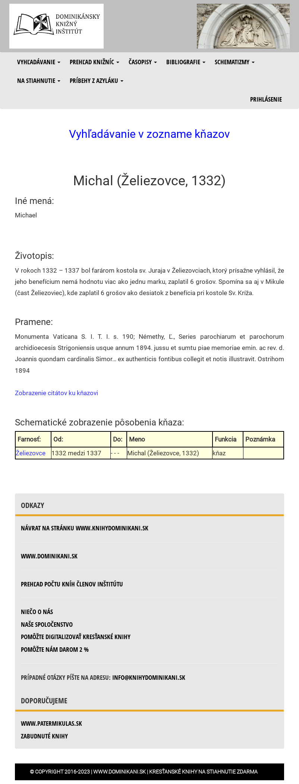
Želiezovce (30, 453)
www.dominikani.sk (49, 556)
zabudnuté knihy (44, 736)
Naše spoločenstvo (47, 624)
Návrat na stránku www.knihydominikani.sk (84, 528)
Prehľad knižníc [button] (94, 62)
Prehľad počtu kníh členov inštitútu (72, 584)
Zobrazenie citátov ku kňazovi (56, 393)
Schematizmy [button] (235, 62)
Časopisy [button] (143, 62)
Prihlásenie (266, 99)
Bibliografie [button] (185, 62)
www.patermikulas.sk (51, 723)
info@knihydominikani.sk (148, 677)
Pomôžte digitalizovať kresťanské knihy (75, 636)
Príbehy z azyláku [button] (96, 80)
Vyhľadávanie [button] (38, 62)
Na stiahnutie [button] (38, 80)
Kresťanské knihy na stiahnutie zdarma (203, 772)
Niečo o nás (37, 611)
